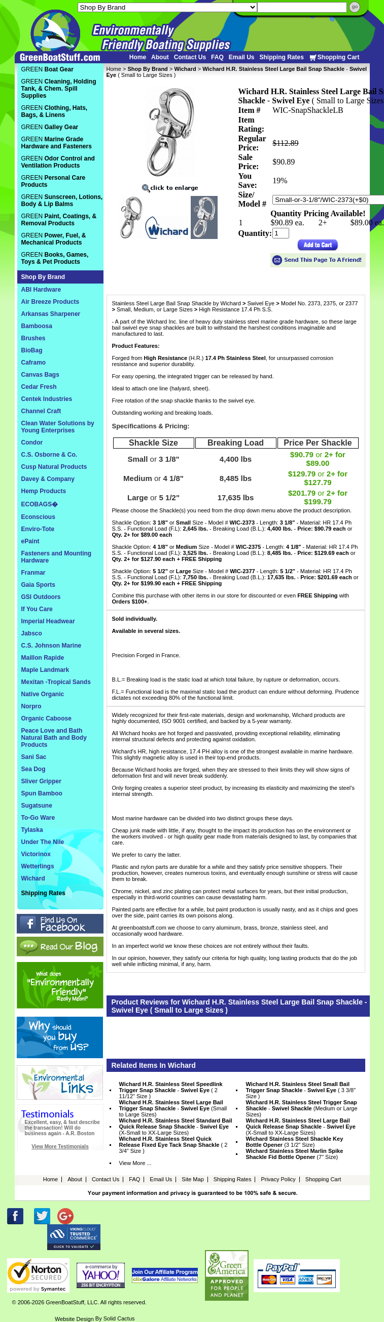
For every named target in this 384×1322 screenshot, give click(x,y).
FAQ (217, 57)
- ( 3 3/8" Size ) (301, 1090)
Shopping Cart (334, 57)
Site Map (192, 1179)
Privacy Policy (278, 1179)
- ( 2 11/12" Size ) (171, 1090)
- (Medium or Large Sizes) (301, 1108)
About (160, 57)
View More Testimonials (59, 1146)
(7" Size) (294, 1154)
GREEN (47, 69)
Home (137, 57)
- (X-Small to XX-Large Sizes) (175, 1126)
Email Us (242, 57)
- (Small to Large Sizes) (173, 1108)
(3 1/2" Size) (294, 1142)
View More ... (135, 1163)
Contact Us (190, 57)
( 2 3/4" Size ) (173, 1145)
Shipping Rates (281, 57)
